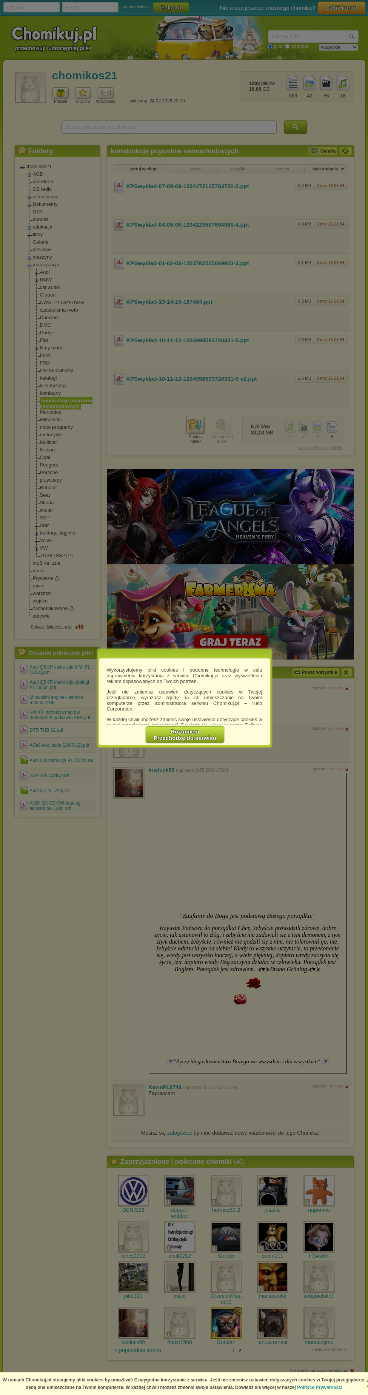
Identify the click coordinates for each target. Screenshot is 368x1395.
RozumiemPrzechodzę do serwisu (185, 734)
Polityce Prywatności (319, 1387)
